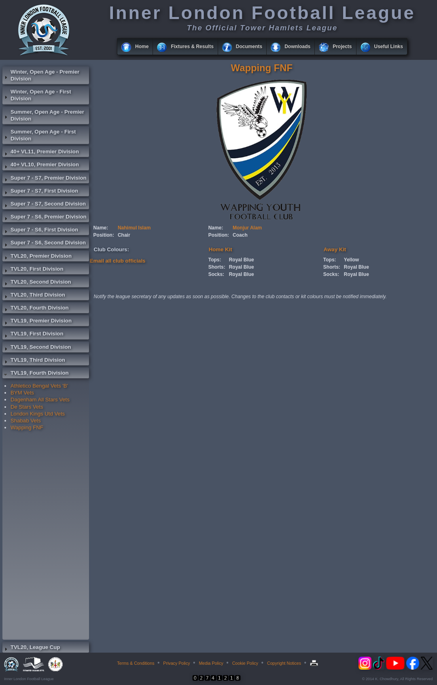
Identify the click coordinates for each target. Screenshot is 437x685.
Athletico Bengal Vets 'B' (39, 386)
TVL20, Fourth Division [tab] (35, 309)
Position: (103, 235)
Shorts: (216, 267)
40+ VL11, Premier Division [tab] (40, 152)
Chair (124, 235)
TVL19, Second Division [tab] (36, 348)
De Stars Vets (27, 407)
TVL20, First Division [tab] (32, 270)
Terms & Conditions (135, 663)
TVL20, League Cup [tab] (31, 648)
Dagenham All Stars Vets (40, 400)
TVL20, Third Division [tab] (33, 296)
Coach (240, 235)
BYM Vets (22, 393)
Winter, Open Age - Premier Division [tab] (40, 75)
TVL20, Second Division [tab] (36, 283)
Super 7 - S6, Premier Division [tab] (44, 218)
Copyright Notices (284, 663)
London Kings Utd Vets (38, 414)
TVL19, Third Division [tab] (33, 361)
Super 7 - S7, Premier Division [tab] (44, 179)
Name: (100, 228)
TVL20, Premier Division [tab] (37, 257)
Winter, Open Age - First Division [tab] (36, 95)
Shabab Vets (26, 421)
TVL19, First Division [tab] (32, 335)
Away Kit (335, 249)
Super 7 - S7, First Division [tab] (40, 192)
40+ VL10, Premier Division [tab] (40, 165)
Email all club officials (118, 261)
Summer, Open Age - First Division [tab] (39, 135)
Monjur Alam (247, 228)
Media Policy (211, 663)
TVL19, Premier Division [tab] (37, 322)
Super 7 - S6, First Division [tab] (40, 231)
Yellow (351, 260)
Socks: (216, 274)
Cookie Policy (245, 663)
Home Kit (220, 249)
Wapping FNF (27, 427)
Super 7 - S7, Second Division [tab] (44, 205)
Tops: (214, 260)
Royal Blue (241, 260)
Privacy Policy (176, 663)
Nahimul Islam (134, 228)
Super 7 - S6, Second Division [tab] (44, 244)
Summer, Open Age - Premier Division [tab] (43, 115)
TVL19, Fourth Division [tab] (35, 374)
